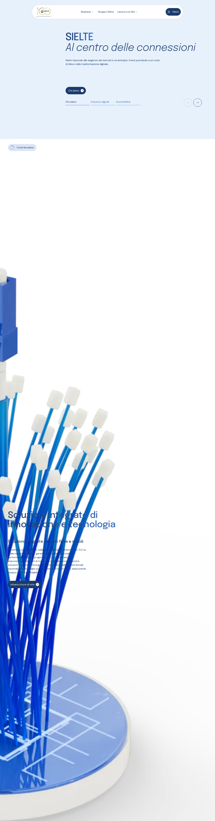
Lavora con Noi (126, 11)
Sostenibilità (123, 101)
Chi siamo (73, 90)
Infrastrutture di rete (23, 584)
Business (86, 11)
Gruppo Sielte (106, 11)
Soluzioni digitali (100, 101)
